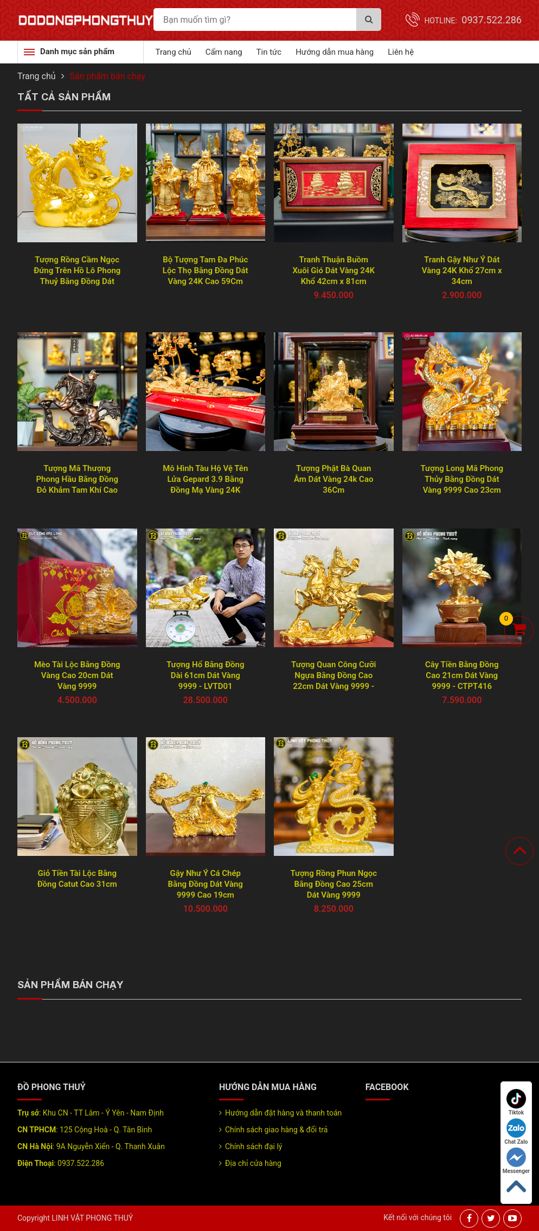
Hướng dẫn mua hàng (335, 52)
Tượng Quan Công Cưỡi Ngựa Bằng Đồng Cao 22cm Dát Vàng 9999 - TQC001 (333, 676)
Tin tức (269, 52)
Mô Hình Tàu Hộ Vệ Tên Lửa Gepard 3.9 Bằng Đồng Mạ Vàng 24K (205, 479)
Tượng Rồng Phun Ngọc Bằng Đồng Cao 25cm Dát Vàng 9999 (333, 884)
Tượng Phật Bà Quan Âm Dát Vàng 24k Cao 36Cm (333, 479)
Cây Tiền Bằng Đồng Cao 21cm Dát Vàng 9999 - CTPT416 (461, 675)
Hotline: (473, 20)
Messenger (516, 1161)
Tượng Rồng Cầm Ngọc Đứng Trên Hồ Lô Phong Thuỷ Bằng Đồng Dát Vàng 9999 (77, 271)
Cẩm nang (224, 52)
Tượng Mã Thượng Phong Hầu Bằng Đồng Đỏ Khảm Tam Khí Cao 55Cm (77, 479)
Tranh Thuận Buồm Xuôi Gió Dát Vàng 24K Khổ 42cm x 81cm (333, 270)
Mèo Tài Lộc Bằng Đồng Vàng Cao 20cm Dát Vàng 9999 (77, 675)
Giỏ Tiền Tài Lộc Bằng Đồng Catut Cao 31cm (77, 878)
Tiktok (516, 1102)
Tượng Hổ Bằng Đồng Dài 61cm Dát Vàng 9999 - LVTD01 (205, 675)
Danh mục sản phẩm (77, 51)
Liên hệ (401, 52)
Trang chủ (173, 52)
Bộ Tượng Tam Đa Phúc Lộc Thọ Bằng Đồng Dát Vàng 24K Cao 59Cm (205, 270)
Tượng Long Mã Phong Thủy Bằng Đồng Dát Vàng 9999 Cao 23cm (461, 479)
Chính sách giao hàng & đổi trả (276, 1129)
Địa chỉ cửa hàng (253, 1163)
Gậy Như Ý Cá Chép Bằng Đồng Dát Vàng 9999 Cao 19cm (205, 884)
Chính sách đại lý (253, 1146)
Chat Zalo (516, 1131)
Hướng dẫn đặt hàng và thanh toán (283, 1112)
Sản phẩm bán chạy (107, 76)
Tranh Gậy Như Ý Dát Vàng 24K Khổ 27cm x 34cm (462, 270)
